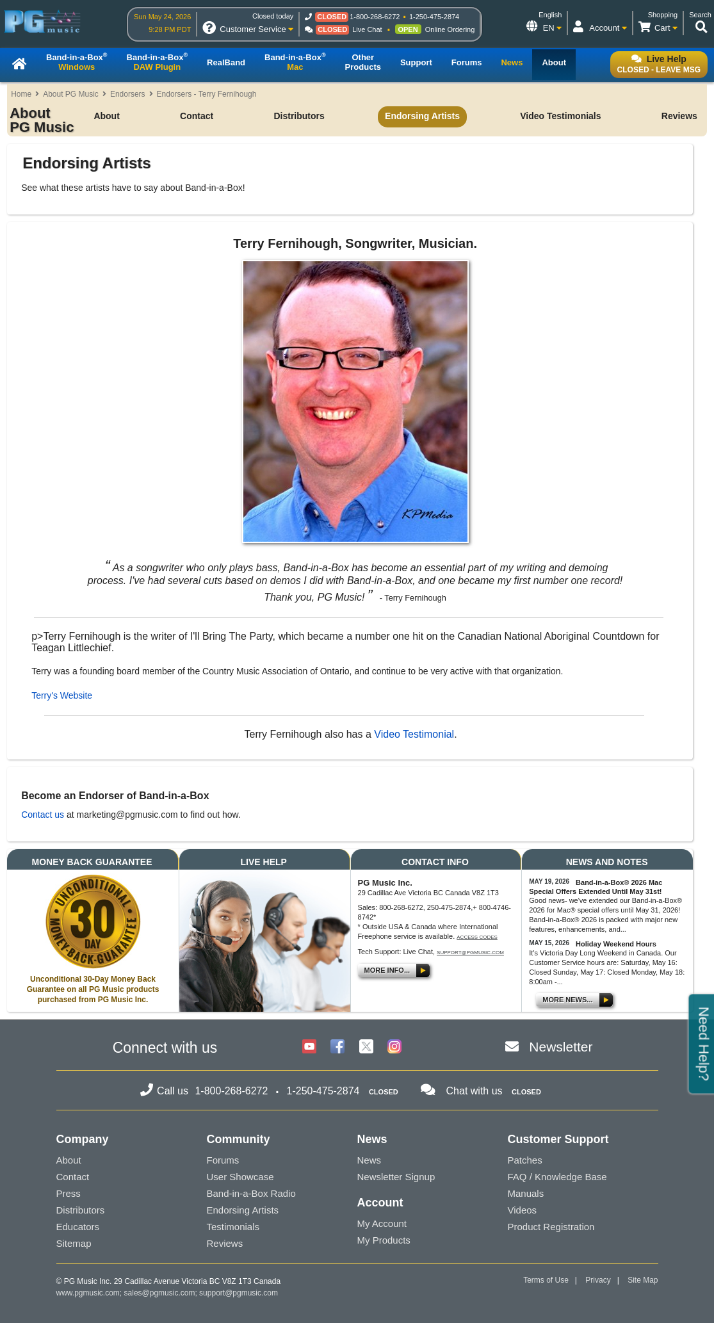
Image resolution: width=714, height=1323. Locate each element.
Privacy (597, 1280)
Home (21, 94)
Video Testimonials (560, 116)
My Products (383, 1240)
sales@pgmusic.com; (162, 1292)
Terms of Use (546, 1280)
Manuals (526, 1193)
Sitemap (74, 1243)
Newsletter (560, 1046)
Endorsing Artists (422, 116)
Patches (525, 1160)
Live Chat (367, 29)
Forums (223, 1160)
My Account (382, 1223)
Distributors (298, 116)
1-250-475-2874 (434, 16)
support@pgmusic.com (470, 952)
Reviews (679, 116)
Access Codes (477, 937)
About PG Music (71, 94)
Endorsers (127, 94)
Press (68, 1193)
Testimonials (233, 1226)
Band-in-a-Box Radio (251, 1193)
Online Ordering (450, 29)
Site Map (643, 1280)
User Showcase (240, 1176)
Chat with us (474, 1090)
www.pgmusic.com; (89, 1292)
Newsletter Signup (396, 1176)
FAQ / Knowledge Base (557, 1176)
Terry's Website (61, 695)
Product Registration (551, 1226)
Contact (196, 116)
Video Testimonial (414, 734)
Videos (522, 1210)
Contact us (42, 814)
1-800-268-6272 (375, 16)
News (369, 1160)
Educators (78, 1226)
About (106, 116)
